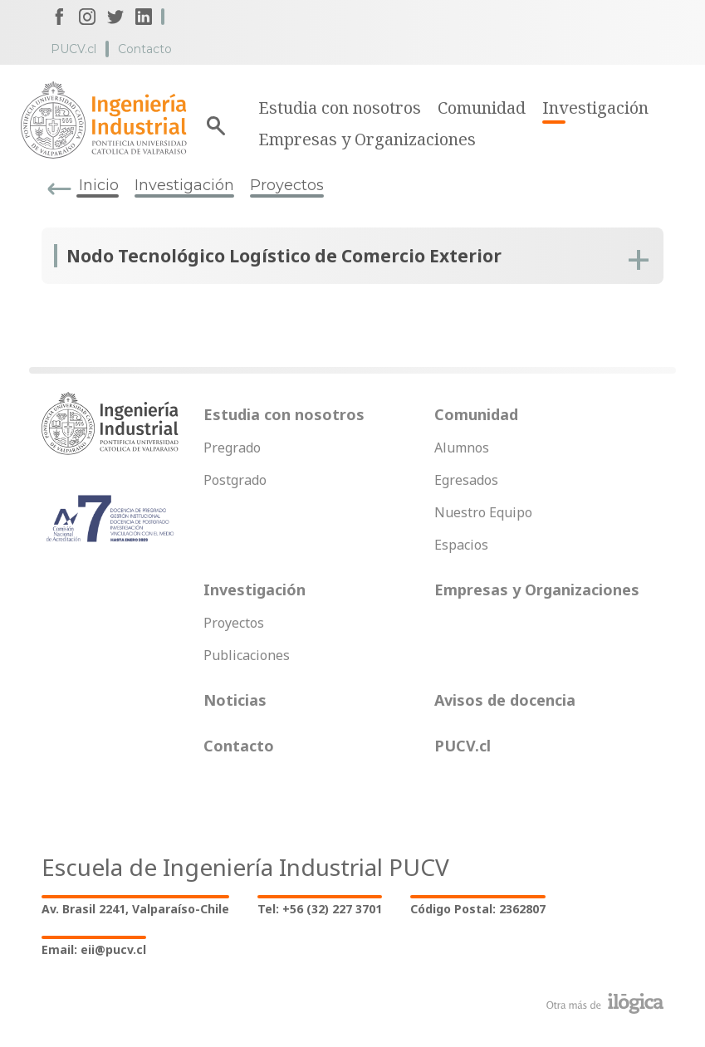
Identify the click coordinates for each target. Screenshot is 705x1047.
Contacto (145, 49)
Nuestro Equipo (483, 512)
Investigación (595, 107)
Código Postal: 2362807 (478, 909)
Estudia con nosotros (339, 107)
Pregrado (232, 447)
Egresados (466, 480)
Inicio (99, 185)
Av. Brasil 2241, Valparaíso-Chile (135, 909)
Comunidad (482, 107)
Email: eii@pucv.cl (94, 949)
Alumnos (461, 447)
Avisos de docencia (504, 700)
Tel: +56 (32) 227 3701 (319, 909)
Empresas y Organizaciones (367, 139)
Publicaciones (246, 655)
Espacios (461, 544)
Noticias (235, 700)
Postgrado (235, 480)
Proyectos (287, 185)
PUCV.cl (73, 49)
